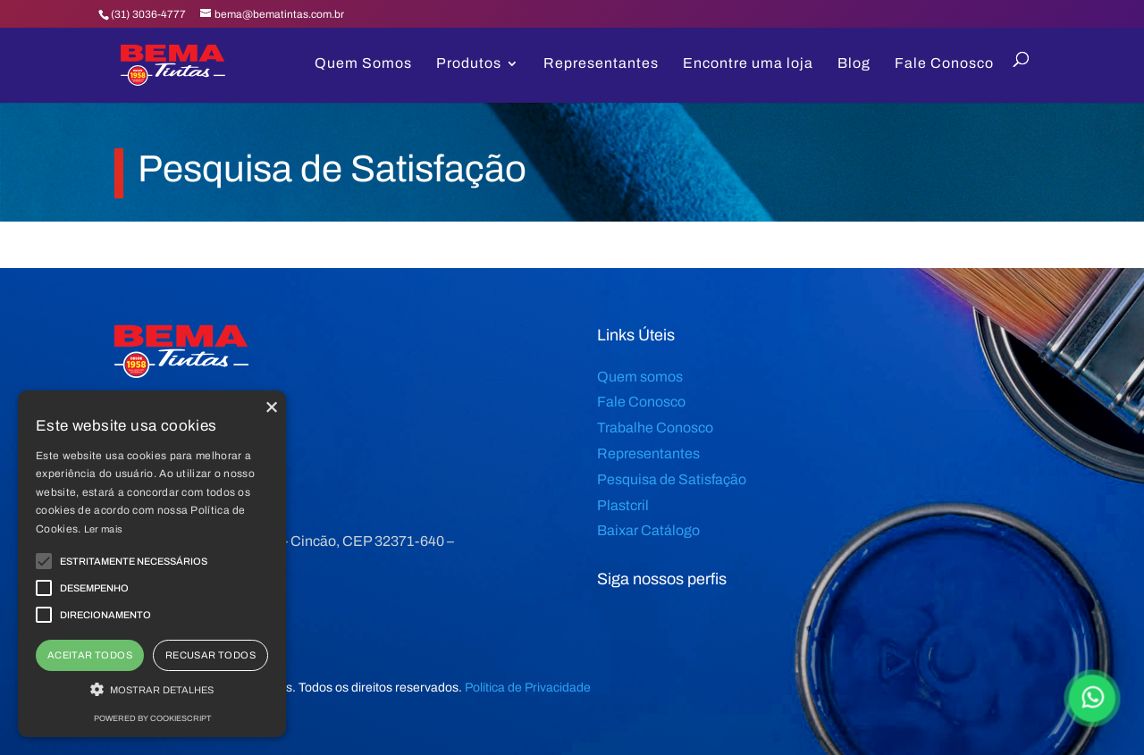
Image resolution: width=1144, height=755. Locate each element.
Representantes (601, 64)
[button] (152, 690)
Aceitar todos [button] (89, 655)
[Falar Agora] (1092, 698)
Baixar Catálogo (648, 530)
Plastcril (623, 505)
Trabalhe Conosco (655, 427)
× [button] (270, 406)
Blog (854, 64)
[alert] (152, 563)
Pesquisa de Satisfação (671, 479)
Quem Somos (363, 64)
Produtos (468, 64)
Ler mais (103, 529)
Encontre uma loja (748, 64)
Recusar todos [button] (210, 655)
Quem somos (640, 376)
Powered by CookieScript (152, 718)
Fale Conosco (944, 64)
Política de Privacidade (528, 687)
